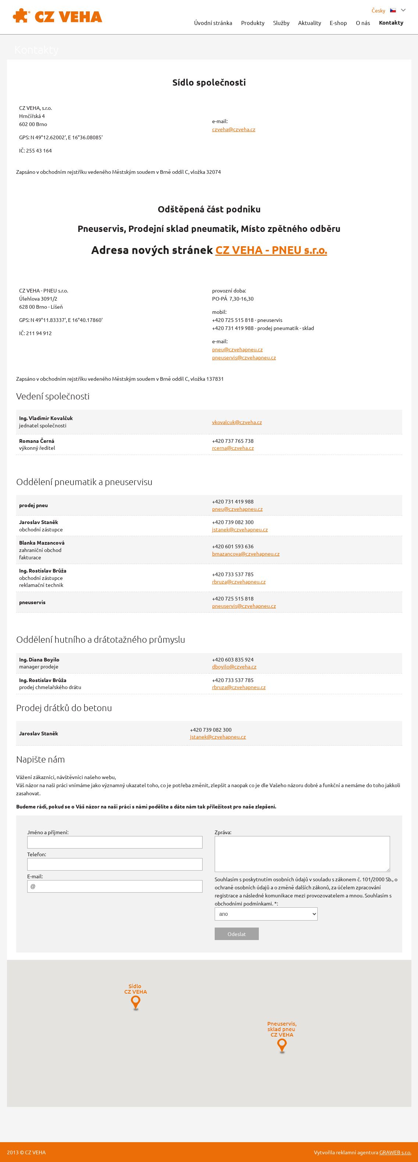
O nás (363, 22)
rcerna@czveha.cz (233, 447)
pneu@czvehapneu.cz (237, 349)
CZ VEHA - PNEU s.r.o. (271, 250)
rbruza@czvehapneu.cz (239, 581)
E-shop (338, 22)
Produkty (252, 22)
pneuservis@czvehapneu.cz (244, 357)
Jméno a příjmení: (47, 832)
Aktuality (309, 22)
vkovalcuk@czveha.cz (237, 422)
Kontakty (391, 22)
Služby (281, 22)
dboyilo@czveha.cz (234, 666)
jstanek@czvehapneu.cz (240, 529)
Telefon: (36, 854)
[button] (135, 998)
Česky (384, 10)
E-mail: (35, 876)
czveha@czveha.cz (234, 129)
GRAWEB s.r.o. (395, 1152)
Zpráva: (223, 832)
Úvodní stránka (213, 22)
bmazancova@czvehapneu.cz (246, 553)
